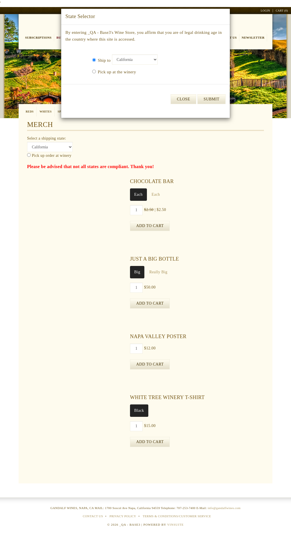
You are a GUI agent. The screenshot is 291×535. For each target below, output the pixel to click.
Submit (211, 99)
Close (183, 99)
